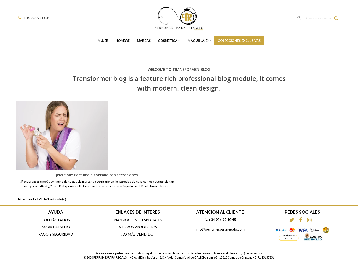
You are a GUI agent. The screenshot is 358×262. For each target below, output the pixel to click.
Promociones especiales (138, 220)
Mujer (103, 40)
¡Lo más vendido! (138, 234)
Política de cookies (198, 253)
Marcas (144, 40)
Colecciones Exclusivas (239, 40)
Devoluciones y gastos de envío (114, 253)
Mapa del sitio (56, 227)
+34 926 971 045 (34, 18)
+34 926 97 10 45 (220, 219)
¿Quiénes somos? (252, 253)
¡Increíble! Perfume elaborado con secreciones (97, 174)
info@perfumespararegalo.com (220, 229)
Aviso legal (145, 253)
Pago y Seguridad (55, 234)
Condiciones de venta (169, 253)
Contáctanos (56, 220)
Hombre (123, 40)
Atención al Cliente (225, 253)
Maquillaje (198, 40)
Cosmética (167, 40)
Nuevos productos (138, 227)
